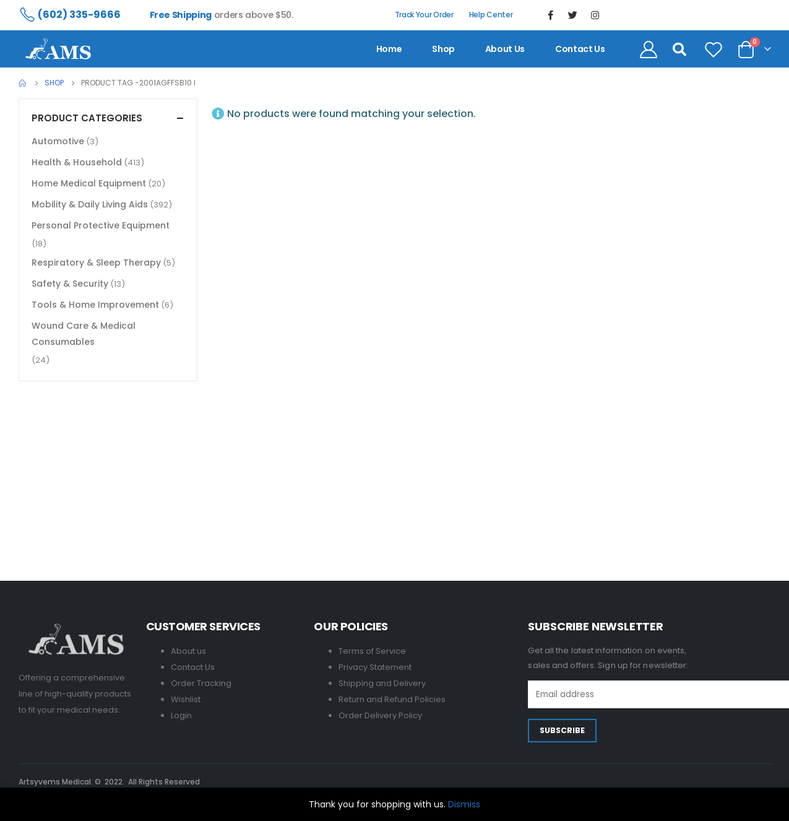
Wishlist (185, 699)
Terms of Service (372, 651)
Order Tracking (201, 683)
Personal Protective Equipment (101, 225)
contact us (580, 49)
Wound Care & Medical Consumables (84, 333)
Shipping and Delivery (382, 683)
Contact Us (193, 667)
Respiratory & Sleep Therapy (96, 262)
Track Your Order (424, 14)
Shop (443, 49)
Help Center (491, 14)
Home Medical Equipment (89, 183)
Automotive (58, 141)
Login (181, 715)
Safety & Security (70, 283)
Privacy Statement (375, 667)
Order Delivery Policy (380, 715)
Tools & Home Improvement (95, 304)
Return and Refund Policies (392, 699)
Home (389, 49)
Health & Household (77, 162)
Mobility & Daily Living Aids (90, 204)
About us (505, 49)
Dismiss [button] (464, 804)
